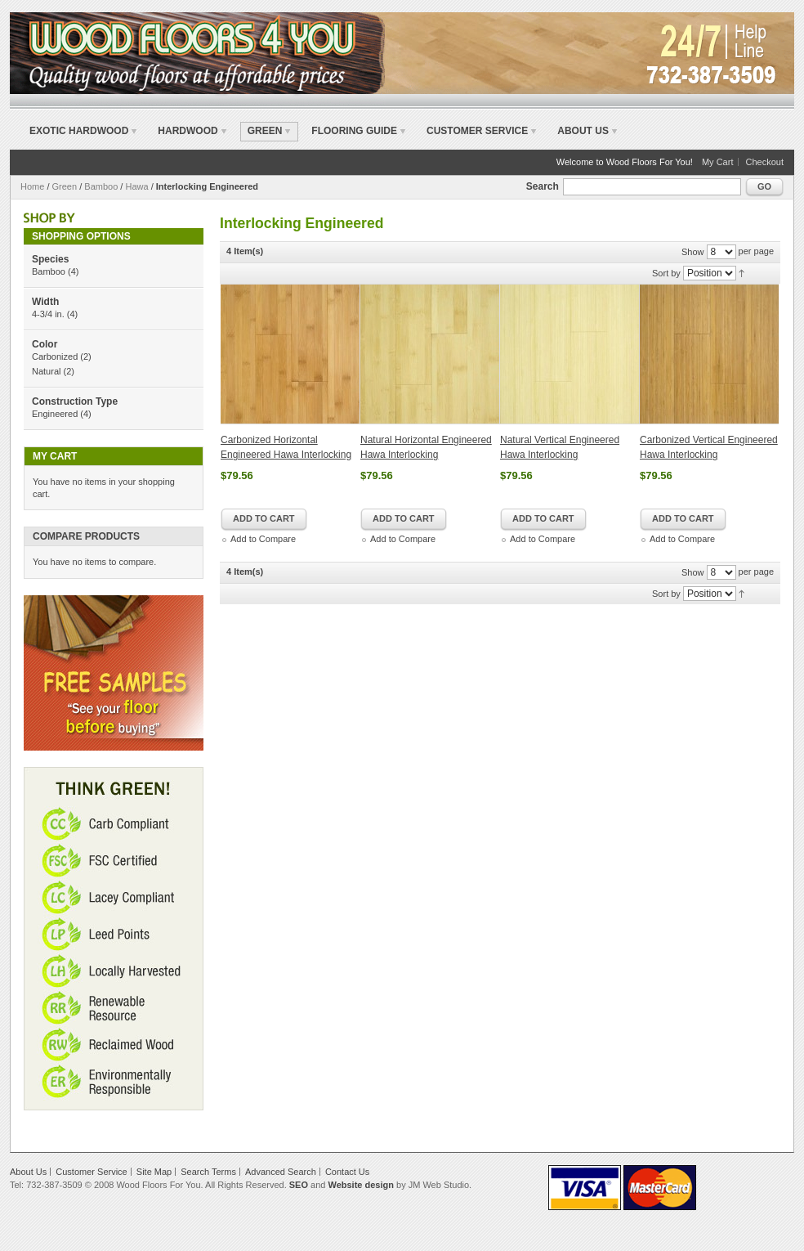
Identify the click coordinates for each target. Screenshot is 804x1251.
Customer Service (477, 131)
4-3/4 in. (48, 314)
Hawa (136, 186)
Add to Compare (263, 539)
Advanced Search (280, 1172)
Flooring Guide (354, 131)
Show (692, 252)
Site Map (154, 1172)
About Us (583, 131)
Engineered (55, 414)
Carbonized (55, 356)
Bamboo (101, 186)
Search (542, 186)
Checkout (765, 162)
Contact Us (347, 1172)
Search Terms (208, 1172)
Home (32, 186)
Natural (46, 371)
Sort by (666, 273)
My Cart (718, 162)
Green (65, 186)
